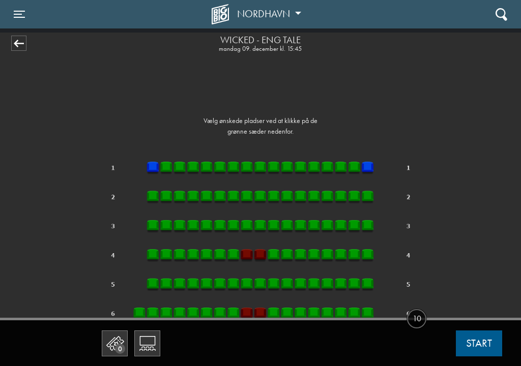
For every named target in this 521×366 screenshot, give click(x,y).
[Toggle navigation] (19, 14)
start (479, 343)
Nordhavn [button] (265, 13)
